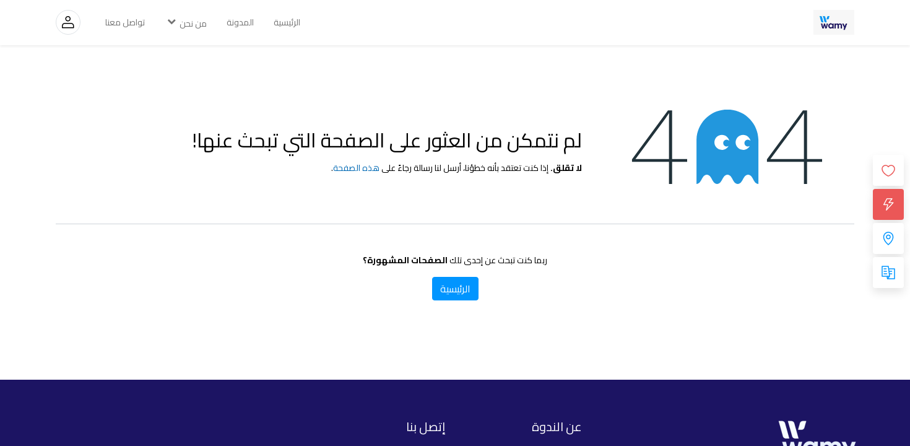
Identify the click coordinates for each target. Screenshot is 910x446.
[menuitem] (287, 22)
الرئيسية (455, 288)
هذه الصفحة (356, 168)
